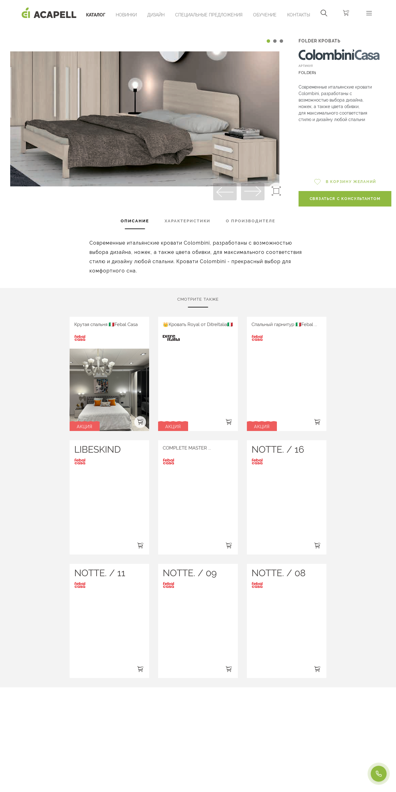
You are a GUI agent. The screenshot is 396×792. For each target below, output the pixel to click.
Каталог (95, 14)
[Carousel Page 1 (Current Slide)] (268, 41)
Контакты (298, 14)
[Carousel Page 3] (281, 41)
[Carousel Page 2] (275, 41)
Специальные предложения (209, 14)
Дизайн (156, 14)
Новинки (126, 14)
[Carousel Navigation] (144, 28)
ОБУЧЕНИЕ (265, 14)
